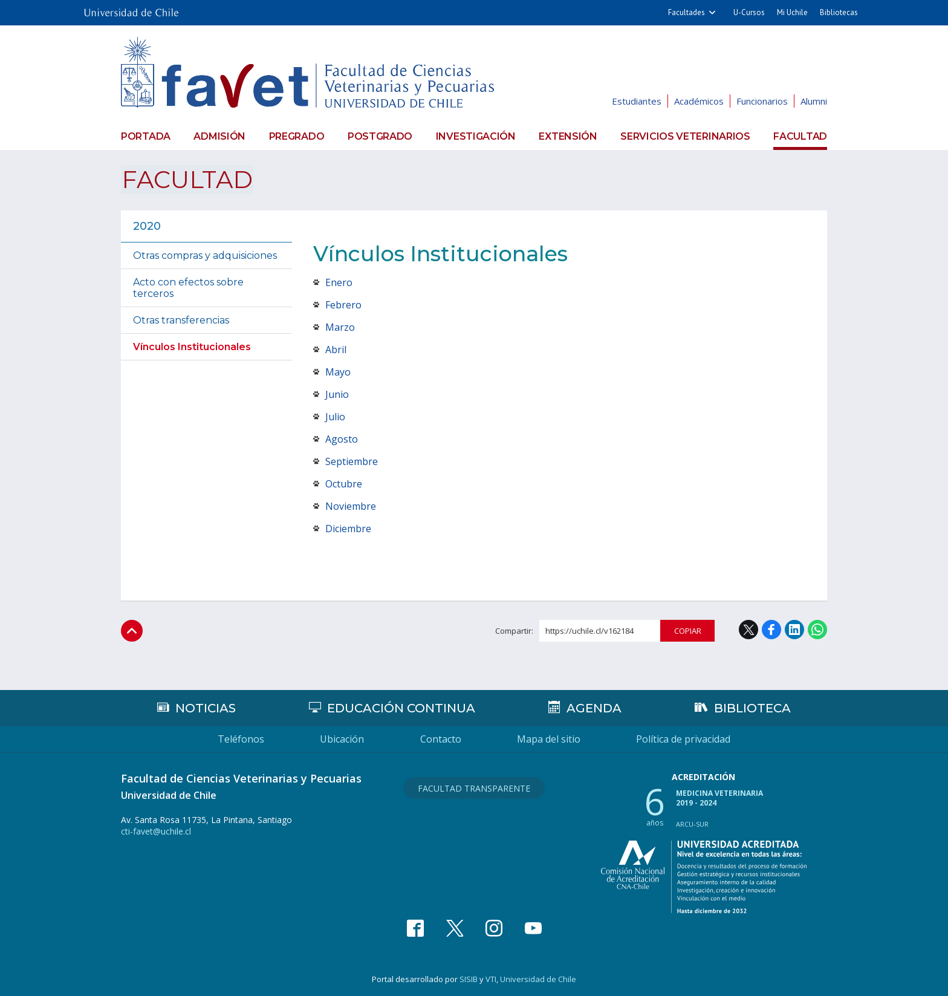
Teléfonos (239, 739)
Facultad (800, 136)
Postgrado (380, 136)
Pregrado (297, 136)
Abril (335, 349)
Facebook (771, 629)
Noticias (205, 708)
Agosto (341, 438)
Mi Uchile (792, 12)
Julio (335, 416)
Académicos (699, 101)
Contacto (440, 739)
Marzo (340, 326)
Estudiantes (636, 101)
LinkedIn (794, 629)
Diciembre (348, 528)
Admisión (219, 136)
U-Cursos (749, 12)
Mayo (338, 371)
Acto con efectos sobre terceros (188, 287)
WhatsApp (817, 629)
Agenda (593, 708)
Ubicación (341, 739)
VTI (490, 978)
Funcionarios (762, 101)
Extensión (568, 136)
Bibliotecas (839, 12)
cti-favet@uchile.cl (156, 831)
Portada (145, 136)
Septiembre (351, 460)
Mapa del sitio (550, 739)
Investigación (476, 136)
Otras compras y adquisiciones (205, 255)
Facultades (686, 12)
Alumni (813, 101)
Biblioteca (752, 708)
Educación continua (401, 708)
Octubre (343, 483)
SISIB (468, 978)
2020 (147, 225)
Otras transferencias (181, 319)
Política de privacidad (685, 739)
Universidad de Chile (538, 978)
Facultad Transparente (474, 787)
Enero (338, 281)
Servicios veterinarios (685, 136)
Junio (337, 393)
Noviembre (350, 505)
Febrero (343, 304)
